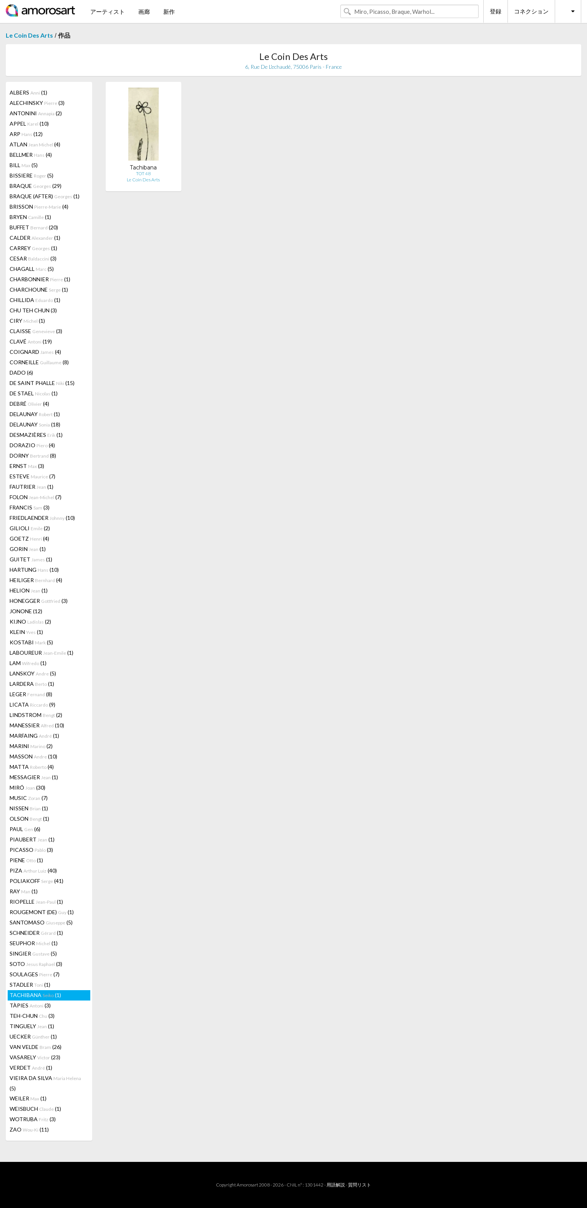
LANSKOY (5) (33, 673)
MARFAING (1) (34, 735)
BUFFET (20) (34, 227)
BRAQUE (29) (35, 186)
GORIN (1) (28, 549)
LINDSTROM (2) (36, 715)
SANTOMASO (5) (41, 922)
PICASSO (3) (31, 849)
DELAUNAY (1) (35, 414)
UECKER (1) (33, 1036)
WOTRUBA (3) (33, 1119)
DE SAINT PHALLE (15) (42, 383)
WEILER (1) (28, 1098)
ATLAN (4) (35, 144)
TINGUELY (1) (32, 1026)
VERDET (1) (31, 1067)
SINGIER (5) (33, 953)
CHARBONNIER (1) (40, 279)
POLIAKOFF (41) (36, 881)
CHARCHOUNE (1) (39, 289)
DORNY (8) (33, 455)
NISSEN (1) (29, 808)
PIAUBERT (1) (32, 839)
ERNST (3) (27, 466)
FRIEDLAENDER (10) (42, 517)
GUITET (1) (31, 559)
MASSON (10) (33, 756)
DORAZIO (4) (32, 445)
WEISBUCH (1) (35, 1108)
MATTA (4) (32, 766)
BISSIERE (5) (31, 175)
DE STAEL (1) (34, 393)
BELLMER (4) (31, 154)
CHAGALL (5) (32, 268)
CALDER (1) (35, 237)
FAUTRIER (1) (31, 486)
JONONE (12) (26, 611)
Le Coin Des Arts (29, 35)
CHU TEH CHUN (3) (33, 310)
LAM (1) (28, 663)
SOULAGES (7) (35, 974)
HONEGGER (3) (39, 600)
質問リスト (359, 1185)
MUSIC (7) (29, 798)
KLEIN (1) (26, 632)
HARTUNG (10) (34, 569)
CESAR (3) (33, 258)
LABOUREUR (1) (41, 652)
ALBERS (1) (28, 92)
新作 (169, 11)
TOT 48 (143, 173)
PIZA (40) (33, 870)
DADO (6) (21, 372)
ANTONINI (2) (36, 113)
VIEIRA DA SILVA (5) (45, 1083)
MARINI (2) (31, 746)
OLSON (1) (29, 818)
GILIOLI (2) (30, 528)
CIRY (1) (27, 320)
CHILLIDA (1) (35, 300)
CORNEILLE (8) (39, 362)
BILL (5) (24, 165)
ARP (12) (26, 134)
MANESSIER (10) (37, 725)
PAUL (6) (25, 829)
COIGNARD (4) (35, 351)
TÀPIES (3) (30, 1005)
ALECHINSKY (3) (37, 103)
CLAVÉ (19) (31, 341)
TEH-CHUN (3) (32, 1015)
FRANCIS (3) (30, 507)
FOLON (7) (35, 497)
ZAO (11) (29, 1129)
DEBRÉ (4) (29, 403)
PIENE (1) (26, 860)
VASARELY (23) (35, 1057)
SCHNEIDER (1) (36, 932)
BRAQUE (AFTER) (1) (45, 196)
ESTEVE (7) (32, 476)
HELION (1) (29, 590)
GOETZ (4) (29, 538)
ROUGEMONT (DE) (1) (42, 912)
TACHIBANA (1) (35, 995)
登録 (495, 11)
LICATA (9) (32, 704)
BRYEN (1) (30, 217)
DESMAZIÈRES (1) (36, 434)
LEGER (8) (31, 694)
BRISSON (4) (39, 206)
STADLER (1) (30, 984)
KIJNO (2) (30, 621)
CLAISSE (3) (36, 331)
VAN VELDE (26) (35, 1047)
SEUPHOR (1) (34, 943)
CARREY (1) (33, 248)
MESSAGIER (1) (34, 777)
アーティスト (107, 11)
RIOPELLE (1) (36, 901)
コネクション (531, 11)
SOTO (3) (36, 964)
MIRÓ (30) (27, 787)
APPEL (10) (29, 123)
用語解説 (336, 1185)
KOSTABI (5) (31, 642)
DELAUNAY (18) (35, 424)
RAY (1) (24, 891)
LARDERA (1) (32, 683)
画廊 (144, 11)
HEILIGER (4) (36, 580)
